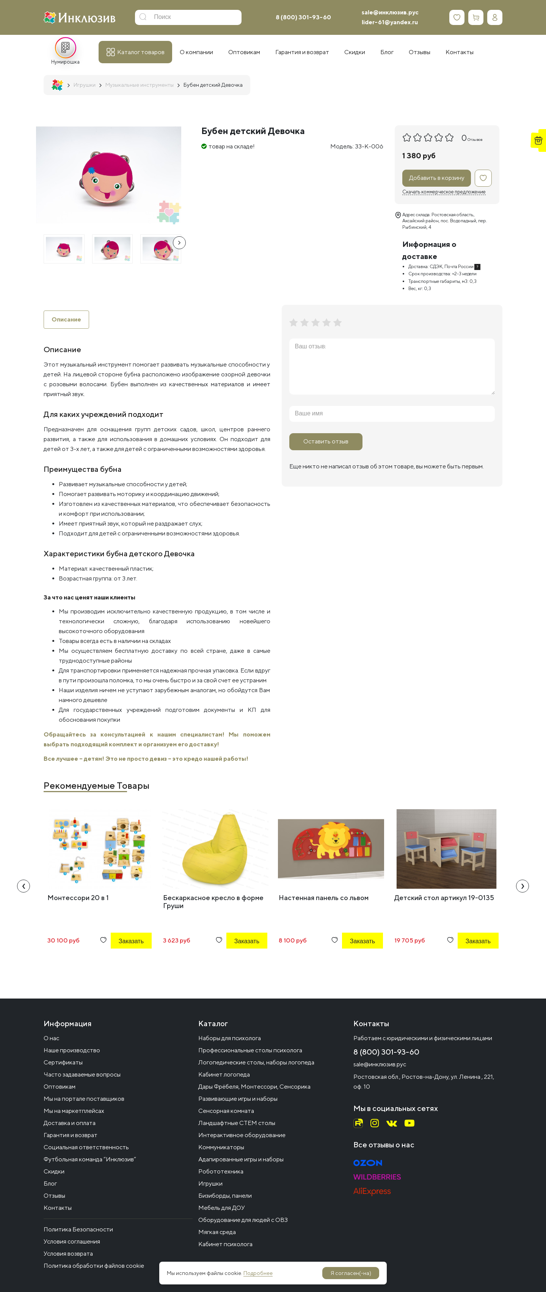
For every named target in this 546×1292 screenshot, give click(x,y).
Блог (50, 1183)
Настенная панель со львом (324, 898)
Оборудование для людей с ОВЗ (243, 1219)
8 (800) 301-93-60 (303, 17)
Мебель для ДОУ (221, 1207)
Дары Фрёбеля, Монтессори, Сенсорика (254, 1086)
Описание (66, 319)
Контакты (58, 1207)
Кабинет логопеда (224, 1074)
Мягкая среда (217, 1232)
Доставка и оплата (70, 1123)
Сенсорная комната (226, 1110)
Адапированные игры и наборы (241, 1159)
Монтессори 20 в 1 (78, 898)
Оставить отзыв (325, 441)
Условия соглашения (72, 1241)
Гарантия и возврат (70, 1135)
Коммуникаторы (221, 1147)
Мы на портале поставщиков (84, 1098)
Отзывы (54, 1195)
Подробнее (258, 1273)
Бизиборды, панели (225, 1195)
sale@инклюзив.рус (390, 12)
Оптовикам (59, 1086)
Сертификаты (63, 1062)
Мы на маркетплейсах (74, 1110)
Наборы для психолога (229, 1038)
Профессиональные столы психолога (250, 1050)
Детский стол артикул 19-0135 (444, 898)
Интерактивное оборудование (242, 1135)
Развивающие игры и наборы (238, 1098)
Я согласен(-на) (351, 1273)
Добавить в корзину (436, 177)
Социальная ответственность (86, 1147)
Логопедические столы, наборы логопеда (256, 1062)
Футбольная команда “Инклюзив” (90, 1159)
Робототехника (220, 1171)
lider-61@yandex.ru (390, 22)
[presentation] (179, 242)
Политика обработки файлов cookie (94, 1265)
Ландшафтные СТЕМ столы (236, 1123)
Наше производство (72, 1050)
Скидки (54, 1171)
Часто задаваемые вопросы (82, 1074)
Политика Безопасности (78, 1229)
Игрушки (210, 1183)
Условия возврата (68, 1253)
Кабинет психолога (225, 1244)
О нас (51, 1038)
